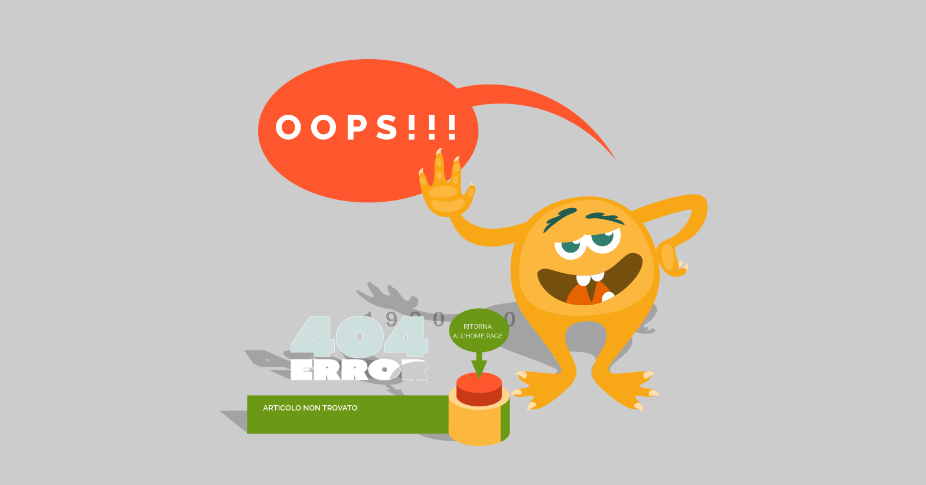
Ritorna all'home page (478, 331)
